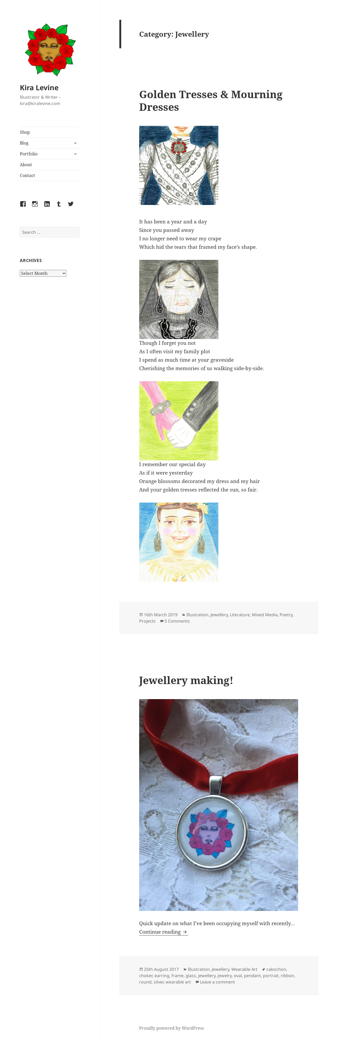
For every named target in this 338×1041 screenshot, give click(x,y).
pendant (252, 975)
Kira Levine (39, 87)
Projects (147, 621)
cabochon (276, 969)
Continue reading (163, 931)
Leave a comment (217, 982)
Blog (24, 143)
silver (158, 982)
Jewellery (219, 615)
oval (238, 975)
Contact (27, 175)
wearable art (178, 982)
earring (161, 975)
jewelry (225, 975)
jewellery (206, 975)
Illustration (197, 615)
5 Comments (177, 621)
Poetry (286, 615)
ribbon (287, 975)
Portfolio (28, 154)
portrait (271, 975)
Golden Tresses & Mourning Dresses (211, 100)
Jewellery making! (186, 680)
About (26, 165)
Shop (25, 132)
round (145, 982)
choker (145, 975)
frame (177, 975)
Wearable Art (244, 969)
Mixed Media (265, 615)
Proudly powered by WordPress (171, 1028)
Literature (240, 615)
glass (191, 975)
